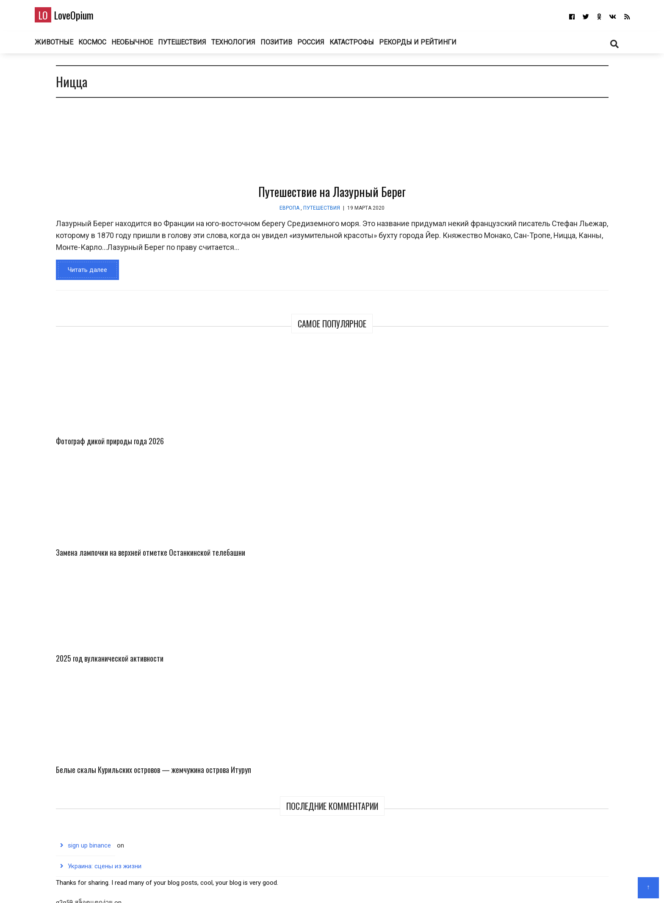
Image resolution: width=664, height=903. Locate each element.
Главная (300, 884)
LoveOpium (79, 17)
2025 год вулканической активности (494, 272)
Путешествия (201, 46)
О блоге (328, 884)
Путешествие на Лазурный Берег (251, 200)
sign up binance (505, 371)
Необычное (149, 46)
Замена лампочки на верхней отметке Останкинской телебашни (575, 181)
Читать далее (81, 290)
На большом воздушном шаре (528, 541)
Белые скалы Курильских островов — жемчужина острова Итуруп (576, 277)
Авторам (357, 884)
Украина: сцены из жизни (520, 392)
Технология (254, 46)
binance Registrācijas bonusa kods (532, 520)
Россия (336, 46)
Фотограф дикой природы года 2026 (500, 169)
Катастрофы (380, 46)
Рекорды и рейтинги (447, 46)
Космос (108, 46)
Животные (67, 46)
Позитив (299, 46)
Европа (209, 216)
